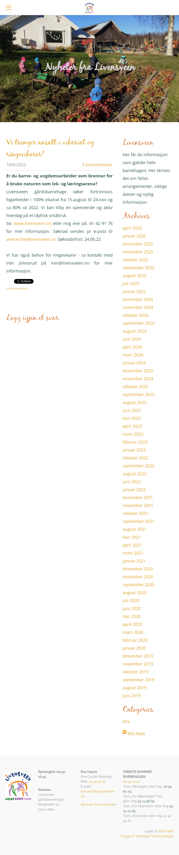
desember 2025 (138, 244)
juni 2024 (132, 339)
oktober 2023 (135, 386)
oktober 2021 (135, 513)
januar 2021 (134, 561)
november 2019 (138, 664)
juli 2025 (131, 283)
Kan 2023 (132, 418)
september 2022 (138, 466)
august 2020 (134, 592)
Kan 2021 (132, 537)
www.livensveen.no (33, 223)
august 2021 (134, 529)
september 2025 (138, 267)
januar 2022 (134, 489)
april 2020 (132, 624)
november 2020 (138, 576)
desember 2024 (138, 299)
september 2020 (138, 584)
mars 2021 (133, 553)
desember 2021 (138, 497)
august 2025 (134, 275)
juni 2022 (132, 481)
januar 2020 (134, 648)
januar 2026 (134, 236)
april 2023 (132, 426)
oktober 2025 (135, 259)
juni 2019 (132, 695)
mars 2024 (133, 355)
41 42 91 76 (97, 781)
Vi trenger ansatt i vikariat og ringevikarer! (50, 149)
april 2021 (132, 545)
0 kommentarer (97, 164)
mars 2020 (133, 632)
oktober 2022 (135, 458)
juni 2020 (132, 608)
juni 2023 (132, 410)
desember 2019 (138, 656)
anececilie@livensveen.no (31, 239)
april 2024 (132, 347)
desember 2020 (138, 569)
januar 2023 (134, 450)
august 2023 (134, 402)
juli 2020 (131, 600)
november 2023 (138, 378)
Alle (126, 721)
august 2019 (134, 687)
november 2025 (138, 252)
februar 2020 (135, 640)
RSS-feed (136, 733)
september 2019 (138, 680)
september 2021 (138, 521)
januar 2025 (134, 291)
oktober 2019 (135, 672)
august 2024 (134, 331)
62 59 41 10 (131, 781)
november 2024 (138, 307)
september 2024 (138, 323)
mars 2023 (133, 434)
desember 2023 (138, 370)
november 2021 (138, 505)
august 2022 (134, 473)
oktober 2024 (135, 315)
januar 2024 (134, 362)
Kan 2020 (132, 616)
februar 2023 (135, 442)
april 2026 (132, 228)
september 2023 (138, 394)
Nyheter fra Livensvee (97, 804)
